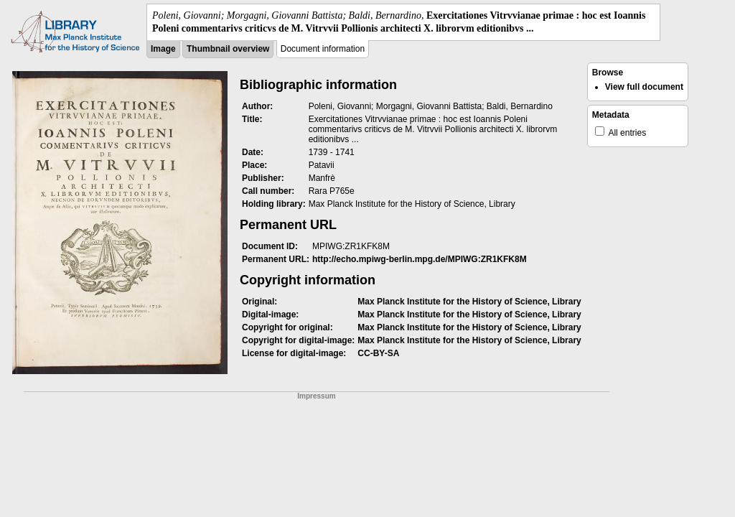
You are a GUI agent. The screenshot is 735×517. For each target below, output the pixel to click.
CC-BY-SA (378, 353)
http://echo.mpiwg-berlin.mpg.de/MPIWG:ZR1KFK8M (419, 259)
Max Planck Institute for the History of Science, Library (469, 302)
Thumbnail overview (228, 49)
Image (163, 49)
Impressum (316, 396)
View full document (644, 87)
